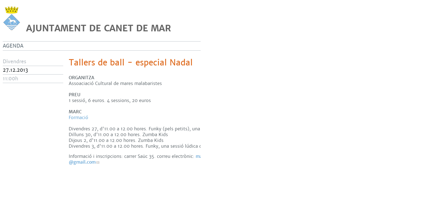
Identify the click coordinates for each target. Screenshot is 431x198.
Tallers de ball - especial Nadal (131, 62)
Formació (78, 117)
